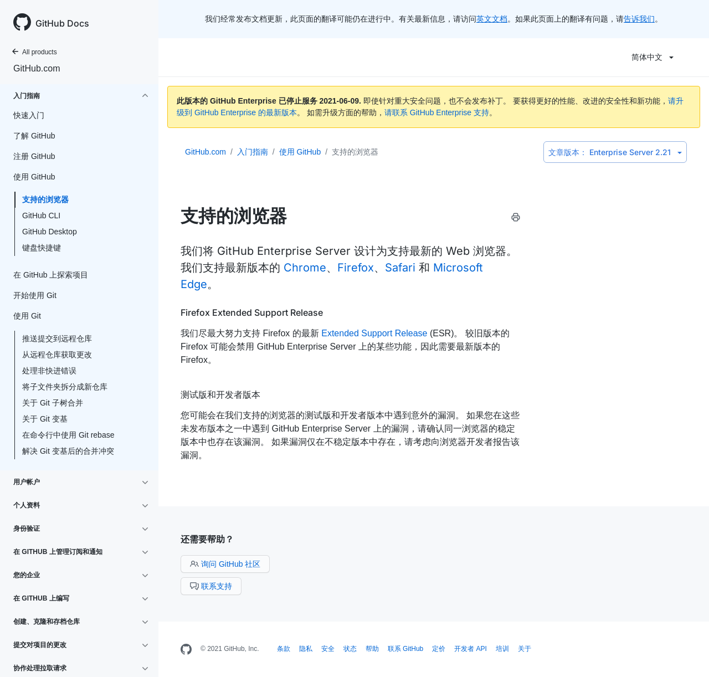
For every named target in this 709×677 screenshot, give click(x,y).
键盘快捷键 (41, 247)
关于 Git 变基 (45, 418)
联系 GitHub (406, 649)
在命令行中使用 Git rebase (68, 434)
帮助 (372, 649)
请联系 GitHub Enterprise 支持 (436, 112)
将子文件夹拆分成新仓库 (64, 386)
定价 (438, 649)
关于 (524, 649)
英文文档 (491, 18)
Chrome (305, 267)
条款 (283, 649)
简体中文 (652, 57)
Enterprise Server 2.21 (615, 152)
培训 (502, 649)
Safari (400, 267)
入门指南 (252, 151)
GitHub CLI (41, 215)
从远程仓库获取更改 (57, 354)
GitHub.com (36, 68)
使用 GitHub (300, 151)
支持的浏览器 (45, 199)
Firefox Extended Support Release (252, 312)
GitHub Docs (62, 23)
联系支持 (211, 586)
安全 (328, 649)
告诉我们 (639, 18)
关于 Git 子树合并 (52, 402)
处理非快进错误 (49, 370)
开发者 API (470, 649)
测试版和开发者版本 (220, 394)
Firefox (355, 267)
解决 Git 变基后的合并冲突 (68, 451)
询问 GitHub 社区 (225, 564)
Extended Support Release (374, 333)
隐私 (305, 649)
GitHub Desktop (49, 231)
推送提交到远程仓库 (57, 338)
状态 (350, 649)
